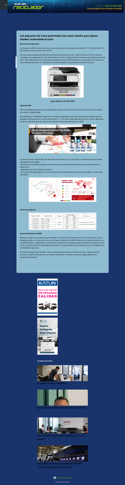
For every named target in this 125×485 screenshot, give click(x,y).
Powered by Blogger (62, 478)
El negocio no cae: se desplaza (51, 383)
